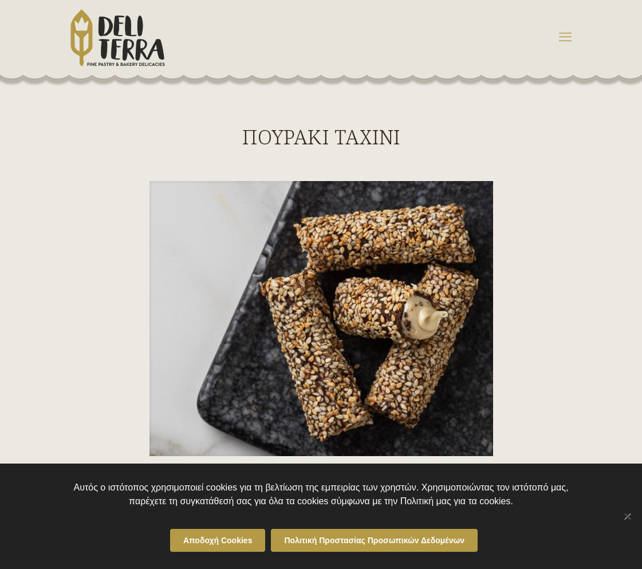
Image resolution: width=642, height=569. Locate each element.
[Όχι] (627, 516)
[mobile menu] (565, 37)
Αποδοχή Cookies (218, 540)
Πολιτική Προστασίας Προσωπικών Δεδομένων (374, 540)
